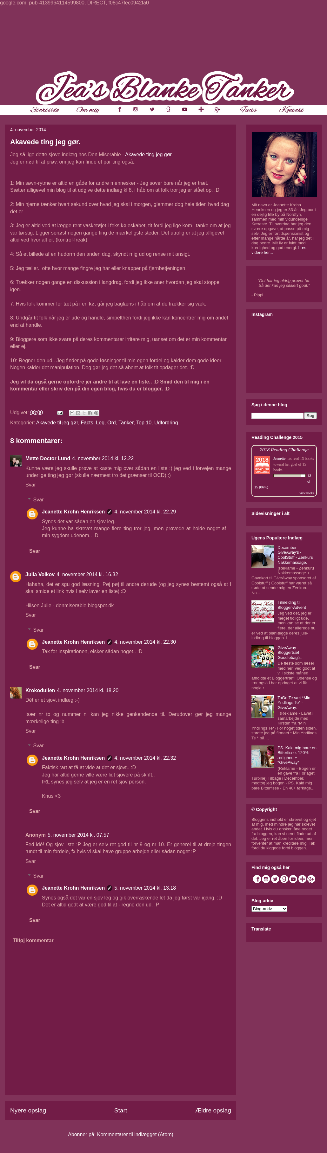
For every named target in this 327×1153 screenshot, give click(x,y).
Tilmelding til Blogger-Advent (291, 605)
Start (120, 1110)
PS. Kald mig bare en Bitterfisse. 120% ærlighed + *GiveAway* (297, 755)
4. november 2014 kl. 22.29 (145, 511)
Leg (100, 422)
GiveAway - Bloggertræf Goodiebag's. (289, 652)
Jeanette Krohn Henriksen (73, 511)
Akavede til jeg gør (57, 422)
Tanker (125, 422)
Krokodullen (40, 690)
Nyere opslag (28, 1110)
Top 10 (143, 422)
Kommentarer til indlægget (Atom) (135, 1134)
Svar (30, 484)
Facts (87, 422)
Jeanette (279, 458)
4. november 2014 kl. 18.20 (87, 690)
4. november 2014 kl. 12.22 (103, 458)
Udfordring (166, 422)
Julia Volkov (40, 574)
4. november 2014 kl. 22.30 (145, 642)
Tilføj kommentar (33, 940)
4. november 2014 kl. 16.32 (87, 574)
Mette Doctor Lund (47, 458)
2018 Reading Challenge (284, 449)
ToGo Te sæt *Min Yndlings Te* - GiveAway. (293, 702)
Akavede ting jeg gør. (149, 154)
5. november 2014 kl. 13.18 (145, 888)
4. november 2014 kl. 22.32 (145, 758)
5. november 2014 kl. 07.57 (78, 835)
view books (306, 493)
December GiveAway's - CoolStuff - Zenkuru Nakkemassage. (295, 555)
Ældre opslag (213, 1110)
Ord (111, 422)
